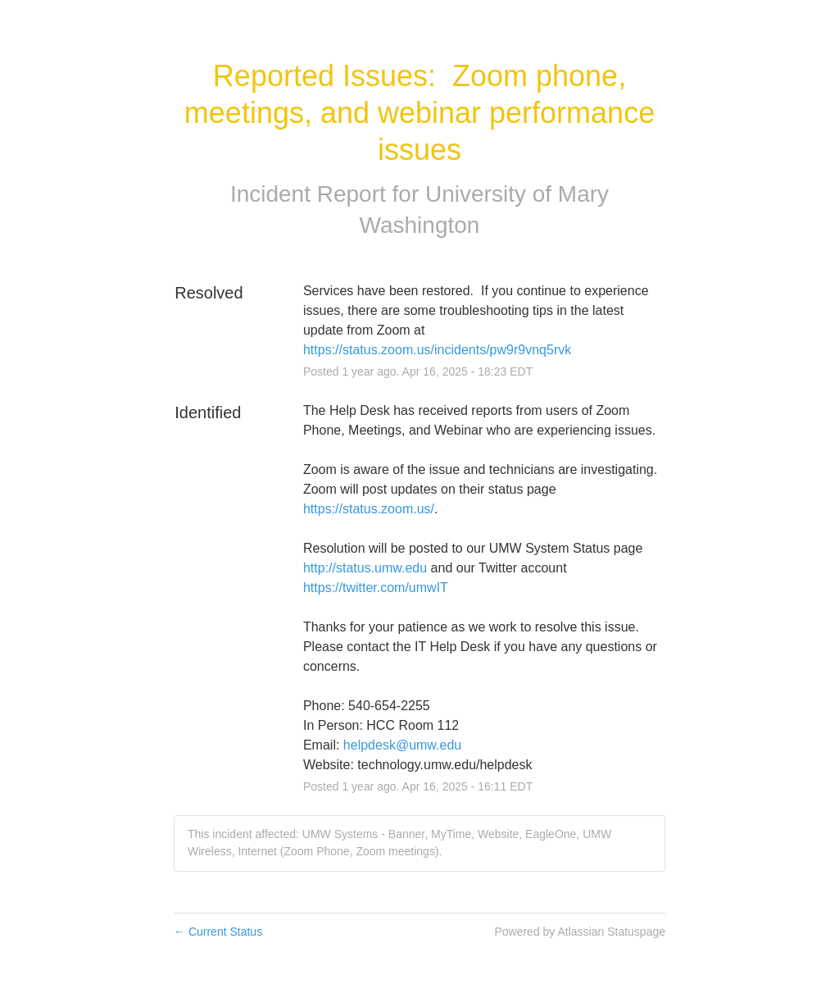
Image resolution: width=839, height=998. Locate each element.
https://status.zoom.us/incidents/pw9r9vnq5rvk (437, 350)
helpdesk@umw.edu (402, 745)
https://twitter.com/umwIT (375, 588)
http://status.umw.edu (365, 568)
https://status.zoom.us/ (368, 509)
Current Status (218, 931)
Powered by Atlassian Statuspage (579, 931)
